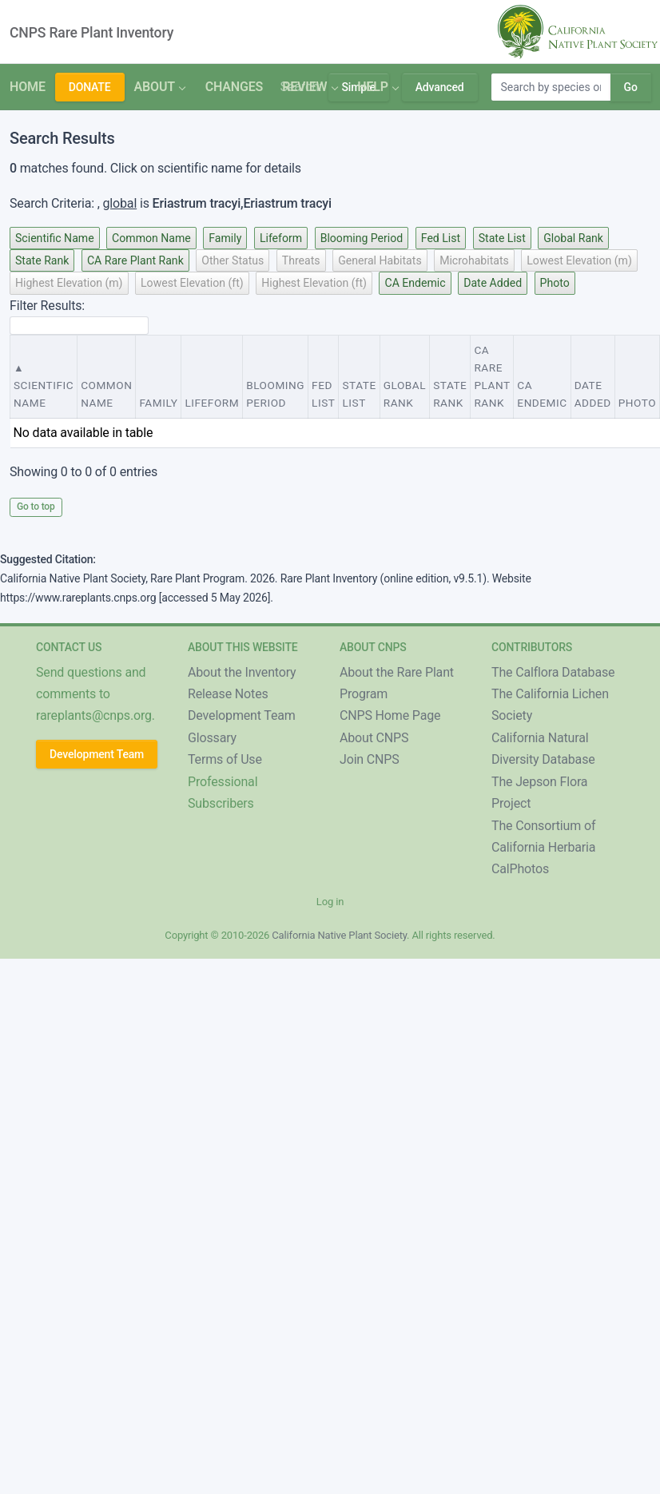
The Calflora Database (552, 672)
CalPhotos (520, 868)
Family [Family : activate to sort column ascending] (158, 402)
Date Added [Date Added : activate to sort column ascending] (593, 394)
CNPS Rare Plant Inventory (91, 33)
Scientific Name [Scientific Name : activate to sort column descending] (44, 394)
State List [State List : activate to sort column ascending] (359, 394)
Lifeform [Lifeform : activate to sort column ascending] (212, 402)
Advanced (439, 87)
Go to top (36, 506)
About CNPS (374, 737)
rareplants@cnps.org (94, 715)
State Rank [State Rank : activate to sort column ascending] (450, 394)
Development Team (97, 754)
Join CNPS (370, 759)
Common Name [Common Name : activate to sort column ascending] (106, 394)
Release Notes (228, 693)
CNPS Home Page (390, 715)
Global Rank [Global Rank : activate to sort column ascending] (405, 394)
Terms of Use (225, 759)
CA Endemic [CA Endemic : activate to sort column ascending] (542, 394)
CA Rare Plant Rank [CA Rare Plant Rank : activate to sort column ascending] (492, 376)
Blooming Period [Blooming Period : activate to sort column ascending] (275, 394)
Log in (330, 902)
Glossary (212, 737)
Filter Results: (79, 317)
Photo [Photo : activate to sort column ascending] (637, 402)
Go (631, 87)
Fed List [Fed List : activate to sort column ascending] (323, 394)
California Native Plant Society (339, 935)
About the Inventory (242, 672)
